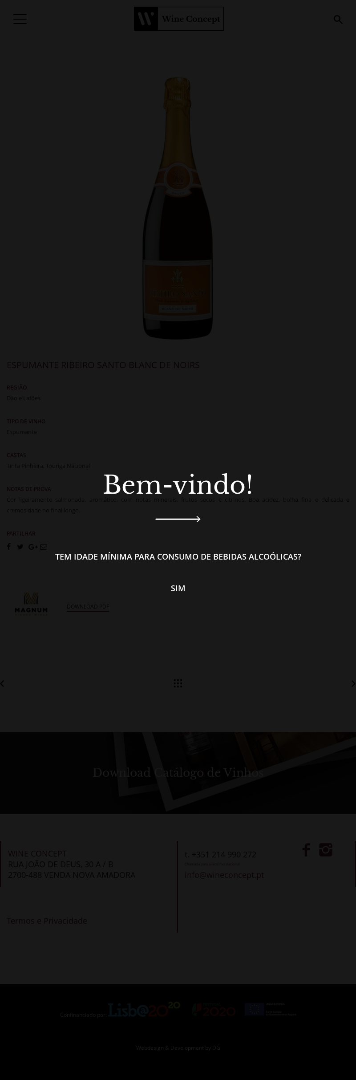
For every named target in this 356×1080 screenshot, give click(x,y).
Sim (178, 588)
